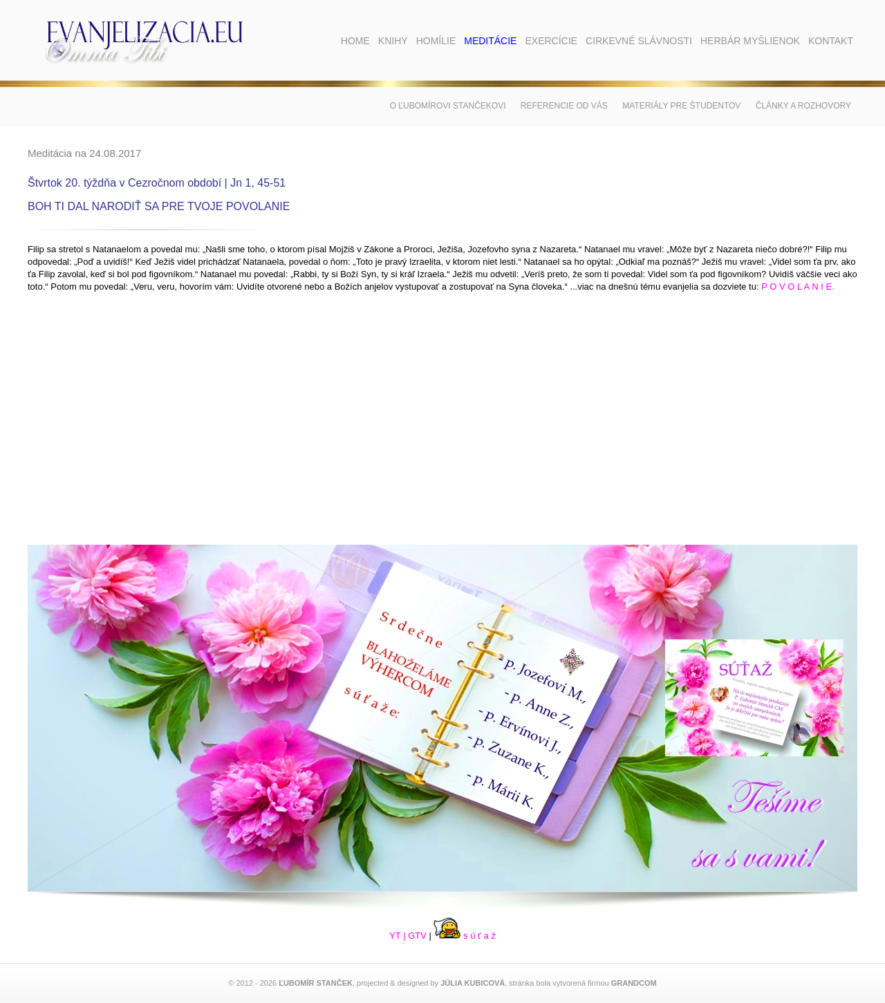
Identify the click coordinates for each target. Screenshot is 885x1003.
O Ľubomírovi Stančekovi (448, 106)
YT (394, 935)
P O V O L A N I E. (798, 286)
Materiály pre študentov (681, 106)
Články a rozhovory (803, 106)
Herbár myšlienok (750, 40)
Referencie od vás (564, 106)
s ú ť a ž (464, 935)
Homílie (436, 40)
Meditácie (490, 40)
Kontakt (830, 40)
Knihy (393, 40)
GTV (417, 935)
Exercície (551, 40)
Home (355, 40)
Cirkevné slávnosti (639, 40)
